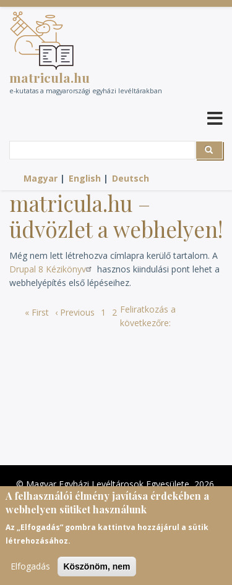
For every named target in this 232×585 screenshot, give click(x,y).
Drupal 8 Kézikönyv (52, 269)
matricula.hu (49, 77)
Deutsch (130, 178)
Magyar (41, 178)
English (85, 178)
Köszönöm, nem (96, 568)
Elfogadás (30, 568)
